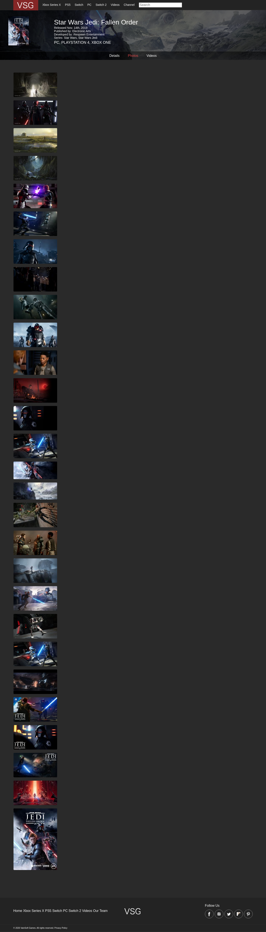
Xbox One (101, 42)
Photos (133, 55)
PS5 (67, 4)
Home (17, 911)
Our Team (100, 911)
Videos (115, 4)
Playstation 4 (75, 42)
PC (89, 4)
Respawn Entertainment (88, 34)
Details (114, 55)
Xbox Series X (51, 4)
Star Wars (70, 37)
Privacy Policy (60, 928)
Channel (129, 4)
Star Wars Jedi (87, 37)
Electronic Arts (81, 31)
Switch (79, 4)
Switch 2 (101, 4)
